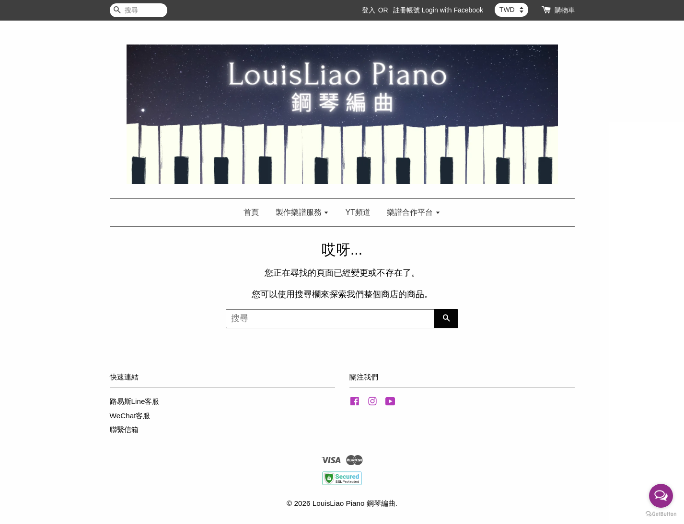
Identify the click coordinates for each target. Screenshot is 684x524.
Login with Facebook (452, 10)
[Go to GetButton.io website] (661, 514)
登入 (368, 10)
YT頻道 (358, 212)
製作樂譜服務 (302, 212)
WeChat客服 (130, 416)
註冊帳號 (406, 10)
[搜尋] (138, 10)
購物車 (565, 10)
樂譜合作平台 (413, 212)
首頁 (251, 212)
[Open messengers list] (661, 496)
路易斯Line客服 (135, 401)
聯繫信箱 (124, 429)
